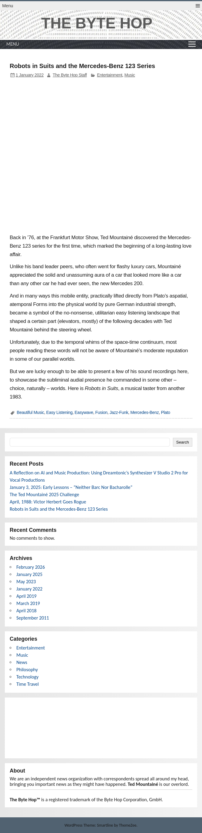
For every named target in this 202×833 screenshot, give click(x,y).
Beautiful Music (30, 412)
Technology (27, 677)
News (21, 662)
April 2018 (26, 610)
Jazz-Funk (119, 412)
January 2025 (29, 574)
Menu (7, 5)
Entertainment (109, 75)
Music (129, 75)
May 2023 (26, 581)
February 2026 (30, 567)
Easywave (84, 412)
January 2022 (29, 589)
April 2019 (26, 596)
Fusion (101, 412)
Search (182, 442)
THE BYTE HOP (96, 23)
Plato (165, 412)
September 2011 (32, 618)
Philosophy (27, 669)
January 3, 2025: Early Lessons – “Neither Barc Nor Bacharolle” (71, 487)
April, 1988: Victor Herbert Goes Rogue (48, 502)
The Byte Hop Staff (70, 75)
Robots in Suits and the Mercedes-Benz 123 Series (59, 509)
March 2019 (28, 603)
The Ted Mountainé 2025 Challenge (44, 494)
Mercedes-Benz (144, 412)
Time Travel (27, 684)
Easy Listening (59, 412)
